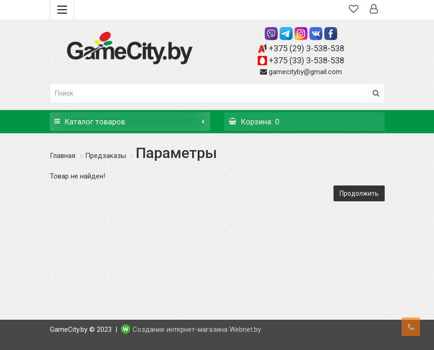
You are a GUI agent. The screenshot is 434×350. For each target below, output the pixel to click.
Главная (62, 155)
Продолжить (359, 193)
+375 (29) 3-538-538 (306, 48)
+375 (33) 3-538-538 (306, 60)
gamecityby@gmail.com (305, 72)
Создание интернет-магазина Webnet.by (197, 329)
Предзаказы (105, 155)
